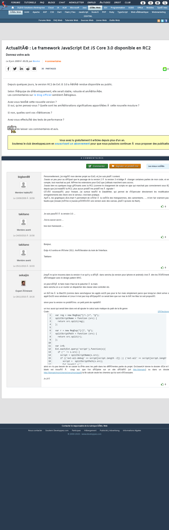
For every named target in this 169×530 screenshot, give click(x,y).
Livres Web (101, 20)
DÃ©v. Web (95, 8)
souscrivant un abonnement (72, 158)
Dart (59, 12)
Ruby (111, 12)
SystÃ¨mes (162, 8)
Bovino (36, 75)
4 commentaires (53, 75)
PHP (104, 12)
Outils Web (114, 20)
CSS (52, 12)
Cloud (51, 8)
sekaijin (24, 316)
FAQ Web (57, 20)
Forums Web (45, 20)
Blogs (51, 2)
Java (84, 8)
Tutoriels (30, 2)
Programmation (118, 8)
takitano (24, 255)
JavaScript (83, 12)
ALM (64, 8)
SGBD (131, 8)
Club (127, 2)
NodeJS (95, 12)
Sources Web (87, 20)
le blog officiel (43, 109)
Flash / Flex (70, 12)
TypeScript (122, 12)
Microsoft (74, 8)
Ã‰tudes (105, 2)
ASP (45, 12)
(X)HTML (88, 16)
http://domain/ (139, 411)
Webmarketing (159, 12)
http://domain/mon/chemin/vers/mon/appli (62, 414)
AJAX (26, 12)
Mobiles (150, 8)
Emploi (91, 2)
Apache (36, 12)
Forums (15, 2)
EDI (105, 8)
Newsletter (76, 2)
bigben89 (24, 218)
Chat (62, 2)
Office (140, 8)
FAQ (42, 2)
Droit (117, 2)
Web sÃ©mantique (139, 12)
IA (58, 8)
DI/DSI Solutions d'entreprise (31, 8)
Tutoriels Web (71, 20)
